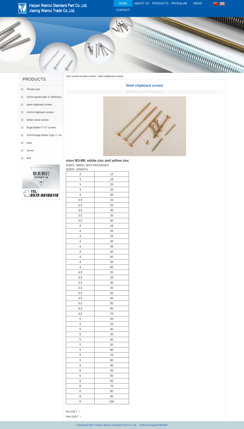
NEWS (197, 3)
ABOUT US (141, 3)
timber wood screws (38, 119)
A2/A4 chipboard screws (40, 112)
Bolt (29, 158)
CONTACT (123, 10)
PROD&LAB (179, 3)
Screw (30, 150)
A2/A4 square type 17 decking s (44, 97)
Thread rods (33, 89)
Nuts (29, 142)
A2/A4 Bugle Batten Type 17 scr (44, 135)
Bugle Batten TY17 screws (41, 127)
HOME (123, 3)
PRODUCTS (160, 3)
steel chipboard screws (39, 104)
